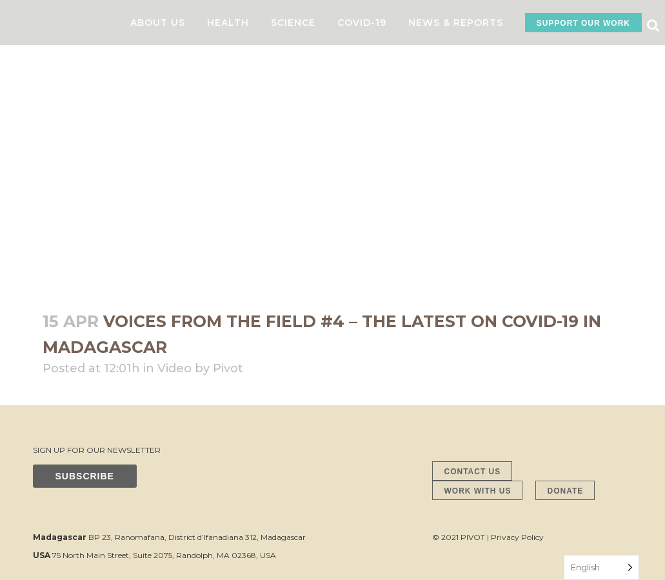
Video (174, 368)
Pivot (228, 368)
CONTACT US (472, 471)
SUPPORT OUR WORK (583, 23)
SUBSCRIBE (84, 476)
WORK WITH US (477, 490)
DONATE (565, 490)
